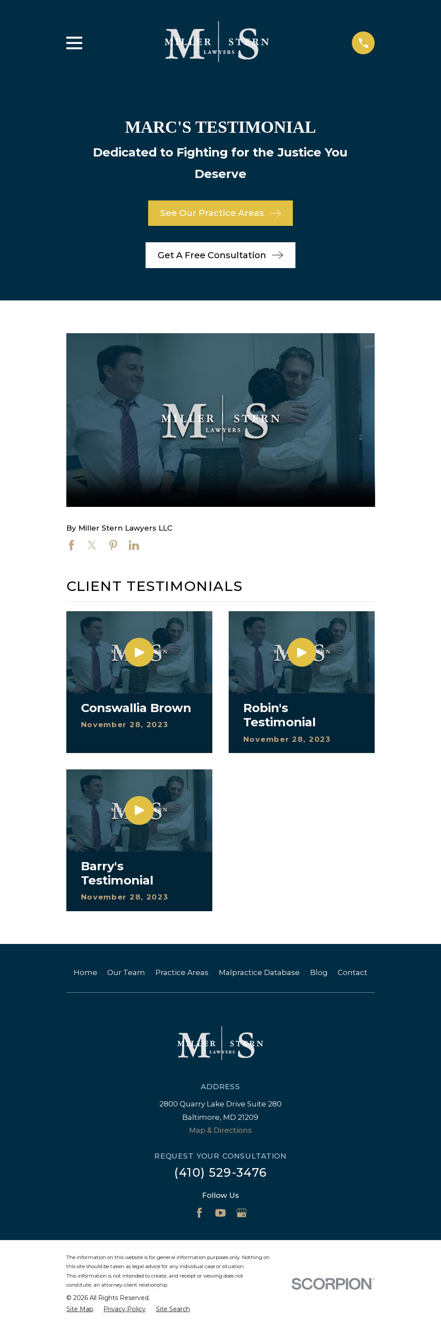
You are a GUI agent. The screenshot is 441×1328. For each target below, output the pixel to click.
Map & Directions (220, 1130)
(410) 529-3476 (220, 1173)
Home (85, 972)
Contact (352, 972)
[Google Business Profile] (241, 1213)
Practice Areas (181, 972)
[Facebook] (199, 1213)
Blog (319, 972)
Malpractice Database (259, 972)
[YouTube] (220, 1213)
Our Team (126, 972)
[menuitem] (79, 1309)
